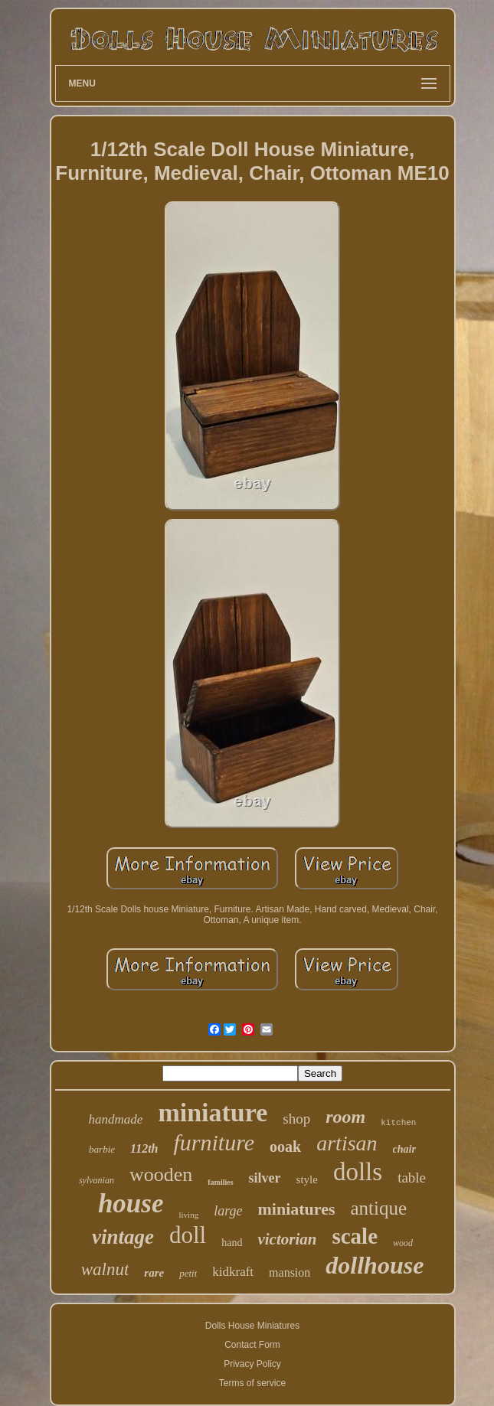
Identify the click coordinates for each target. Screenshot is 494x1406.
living (188, 1214)
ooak (285, 1146)
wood (403, 1243)
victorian (286, 1239)
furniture (214, 1142)
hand (231, 1242)
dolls (357, 1172)
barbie (102, 1149)
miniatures (296, 1208)
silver (265, 1178)
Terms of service (252, 1383)
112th (144, 1148)
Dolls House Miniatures (252, 1325)
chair (404, 1149)
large (228, 1210)
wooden (160, 1174)
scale (355, 1236)
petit (188, 1273)
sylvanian (96, 1180)
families (220, 1182)
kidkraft (233, 1271)
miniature (212, 1112)
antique (379, 1208)
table (411, 1177)
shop (296, 1119)
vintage (123, 1236)
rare (154, 1273)
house (131, 1203)
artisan (346, 1143)
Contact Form (252, 1344)
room (345, 1117)
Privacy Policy (252, 1364)
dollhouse (375, 1265)
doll (187, 1235)
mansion (289, 1272)
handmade (116, 1119)
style (307, 1179)
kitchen (398, 1122)
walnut (105, 1269)
